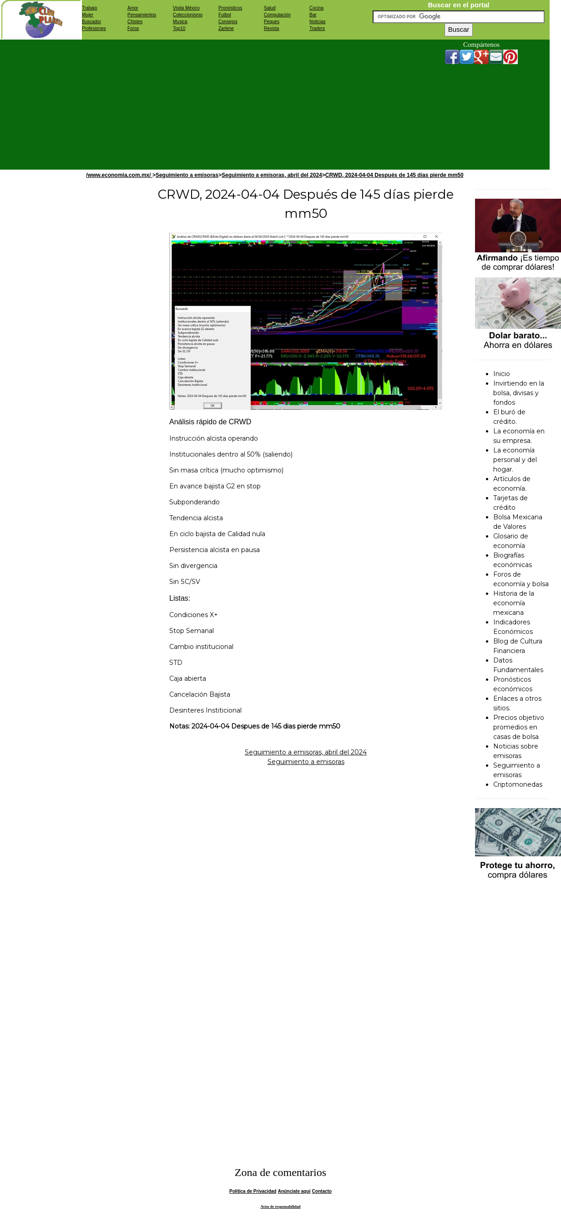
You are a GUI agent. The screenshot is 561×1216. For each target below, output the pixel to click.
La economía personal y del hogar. (515, 459)
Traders (317, 28)
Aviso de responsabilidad (281, 1207)
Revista (271, 28)
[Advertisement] (247, 103)
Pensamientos (141, 14)
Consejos (228, 21)
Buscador (91, 21)
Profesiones (94, 28)
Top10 (179, 28)
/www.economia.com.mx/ (119, 175)
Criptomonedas (517, 784)
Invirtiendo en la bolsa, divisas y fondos (518, 393)
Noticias (317, 21)
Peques (271, 21)
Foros (133, 28)
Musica (180, 21)
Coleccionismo (187, 14)
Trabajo (89, 7)
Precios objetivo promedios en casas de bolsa (518, 727)
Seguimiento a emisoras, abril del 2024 (272, 175)
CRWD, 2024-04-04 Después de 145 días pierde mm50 (394, 175)
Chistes (134, 21)
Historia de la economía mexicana (513, 603)
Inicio (501, 374)
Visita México (186, 7)
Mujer (87, 14)
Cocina (316, 7)
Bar (313, 14)
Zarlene (226, 28)
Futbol (224, 14)
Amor (132, 7)
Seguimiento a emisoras (187, 175)
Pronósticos (230, 7)
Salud (270, 7)
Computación (277, 14)
